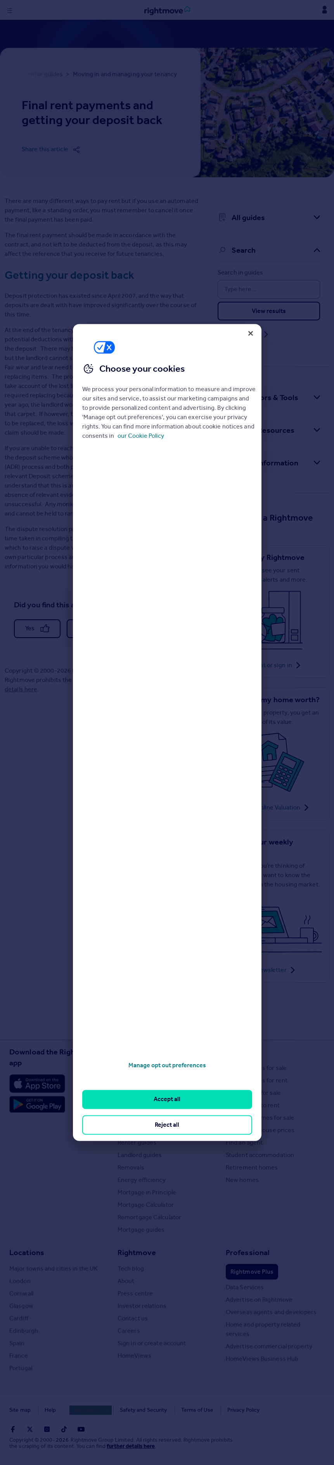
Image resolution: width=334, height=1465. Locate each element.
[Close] (250, 333)
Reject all (167, 1124)
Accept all (167, 1099)
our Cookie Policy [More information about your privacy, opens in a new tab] (141, 436)
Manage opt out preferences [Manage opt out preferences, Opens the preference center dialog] (167, 1065)
